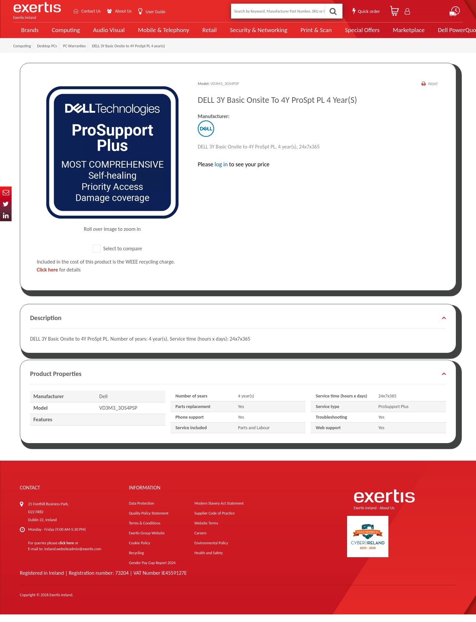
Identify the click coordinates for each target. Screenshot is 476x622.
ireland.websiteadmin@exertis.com (72, 556)
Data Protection (141, 511)
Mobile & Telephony (157, 33)
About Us (126, 11)
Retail (200, 34)
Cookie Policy (139, 550)
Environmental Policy (211, 550)
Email (6, 192)
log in (221, 172)
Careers (200, 540)
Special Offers (343, 33)
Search (332, 11)
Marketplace (388, 34)
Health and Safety (208, 560)
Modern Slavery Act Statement (219, 511)
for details (59, 277)
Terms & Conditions (144, 530)
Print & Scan (300, 33)
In (6, 215)
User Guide (159, 12)
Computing (65, 34)
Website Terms (206, 530)
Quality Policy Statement (148, 520)
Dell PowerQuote (436, 33)
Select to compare (117, 256)
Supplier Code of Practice (214, 520)
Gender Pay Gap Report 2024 (152, 570)
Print (433, 91)
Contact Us (92, 11)
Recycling (136, 560)
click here (66, 550)
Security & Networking (247, 33)
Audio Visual (106, 33)
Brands (28, 34)
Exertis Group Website (147, 540)
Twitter (6, 204)
